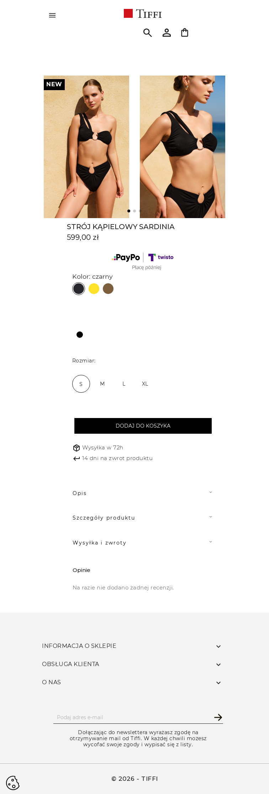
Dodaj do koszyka (143, 426)
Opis (80, 493)
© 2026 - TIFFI (134, 778)
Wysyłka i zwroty (100, 543)
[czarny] (81, 334)
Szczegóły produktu (104, 518)
